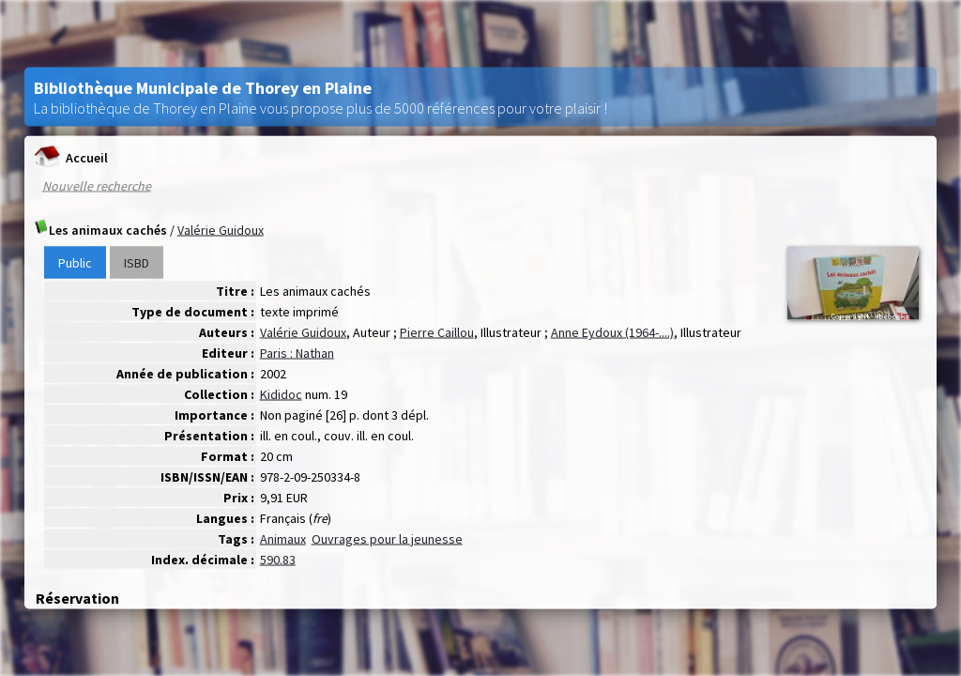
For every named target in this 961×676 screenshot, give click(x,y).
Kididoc (281, 394)
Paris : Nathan (297, 353)
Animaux (283, 538)
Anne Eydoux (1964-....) (612, 332)
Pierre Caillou (437, 332)
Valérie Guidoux (220, 230)
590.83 (278, 559)
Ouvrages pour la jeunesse (387, 538)
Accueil (71, 157)
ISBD (136, 262)
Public (75, 262)
